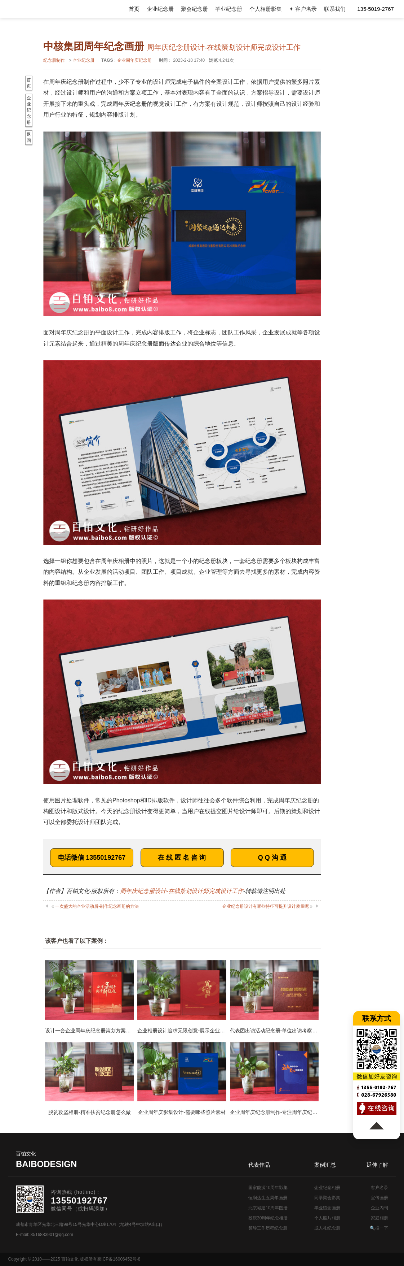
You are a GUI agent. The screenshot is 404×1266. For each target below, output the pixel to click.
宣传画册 (379, 1197)
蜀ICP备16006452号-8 (118, 1259)
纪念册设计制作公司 (38, 9)
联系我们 (335, 9)
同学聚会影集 (327, 1197)
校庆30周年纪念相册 (268, 1218)
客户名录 (379, 1187)
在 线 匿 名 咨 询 (182, 857)
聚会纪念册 (194, 9)
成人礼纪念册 (327, 1228)
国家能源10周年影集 (268, 1187)
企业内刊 (379, 1207)
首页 (134, 9)
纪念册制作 (54, 60)
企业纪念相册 (327, 1187)
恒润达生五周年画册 (267, 1197)
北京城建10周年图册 (268, 1207)
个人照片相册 (327, 1218)
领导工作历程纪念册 (267, 1228)
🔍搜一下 (379, 1228)
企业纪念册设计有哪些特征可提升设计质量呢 (265, 906)
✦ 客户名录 (303, 9)
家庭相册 (379, 1218)
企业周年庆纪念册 (134, 60)
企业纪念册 (160, 9)
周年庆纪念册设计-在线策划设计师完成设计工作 (181, 891)
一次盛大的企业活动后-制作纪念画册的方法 (97, 906)
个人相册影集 (265, 9)
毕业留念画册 (327, 1207)
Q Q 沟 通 (272, 857)
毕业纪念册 (228, 9)
